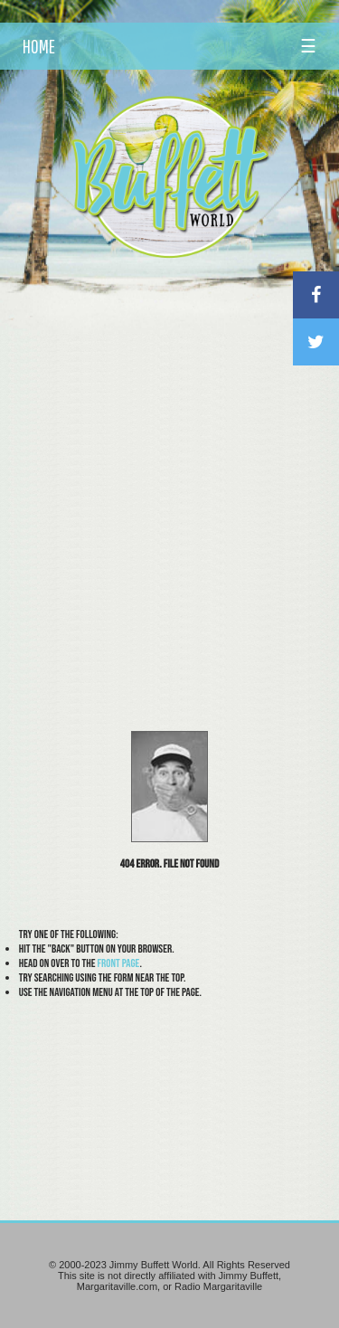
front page (118, 963)
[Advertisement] (169, 447)
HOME (39, 46)
